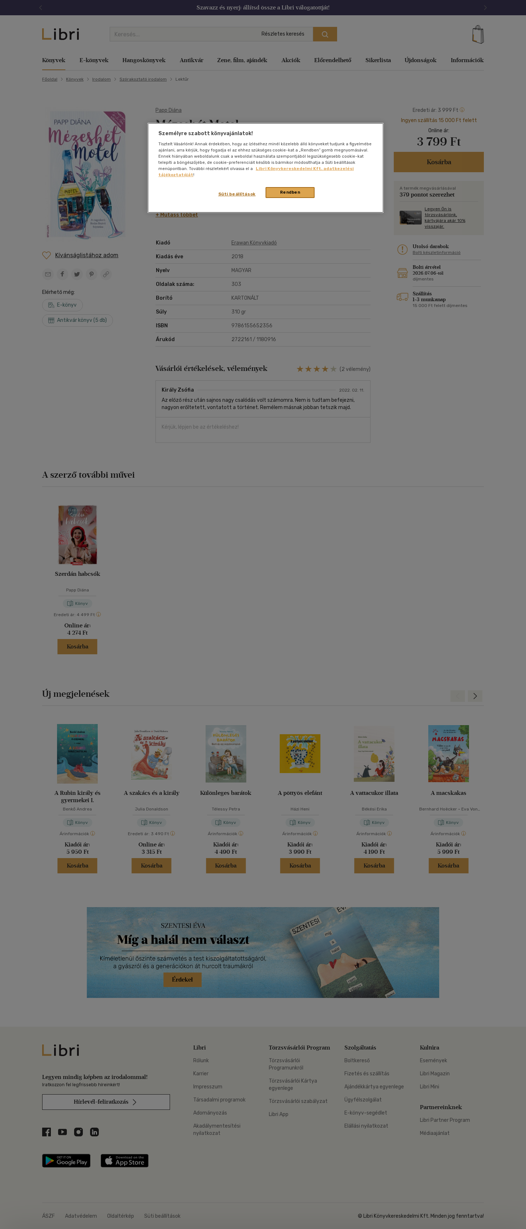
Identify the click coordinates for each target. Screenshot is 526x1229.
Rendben (290, 192)
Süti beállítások (237, 194)
